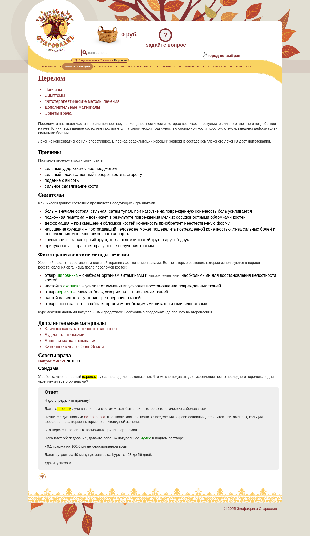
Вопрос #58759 (51, 361)
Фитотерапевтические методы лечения (82, 101)
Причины (53, 89)
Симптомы (55, 95)
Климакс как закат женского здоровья (81, 329)
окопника (72, 286)
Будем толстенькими (64, 335)
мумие (145, 438)
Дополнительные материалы (72, 107)
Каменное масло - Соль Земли (74, 346)
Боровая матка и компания (70, 340)
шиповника (67, 275)
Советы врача (58, 113)
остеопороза (94, 417)
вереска (64, 292)
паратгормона (74, 422)
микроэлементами (164, 275)
